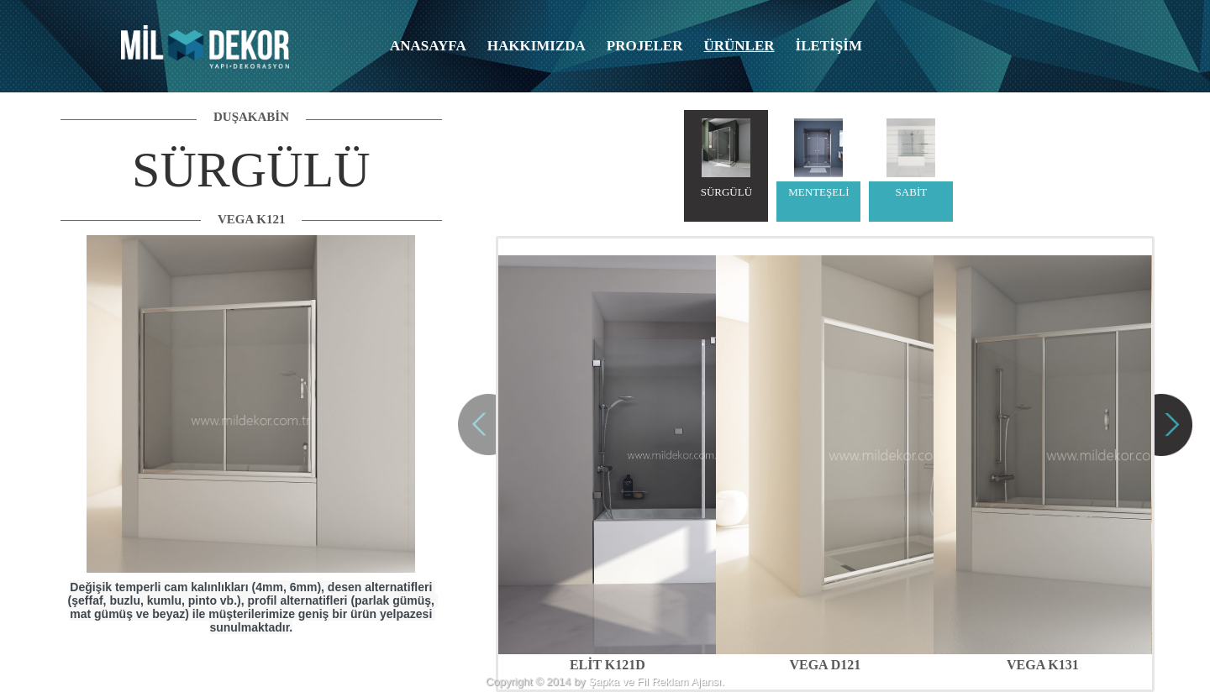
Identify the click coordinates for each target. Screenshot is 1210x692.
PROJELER (645, 46)
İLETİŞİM (829, 46)
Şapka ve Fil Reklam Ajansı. (656, 681)
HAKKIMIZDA (536, 46)
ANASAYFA (428, 46)
